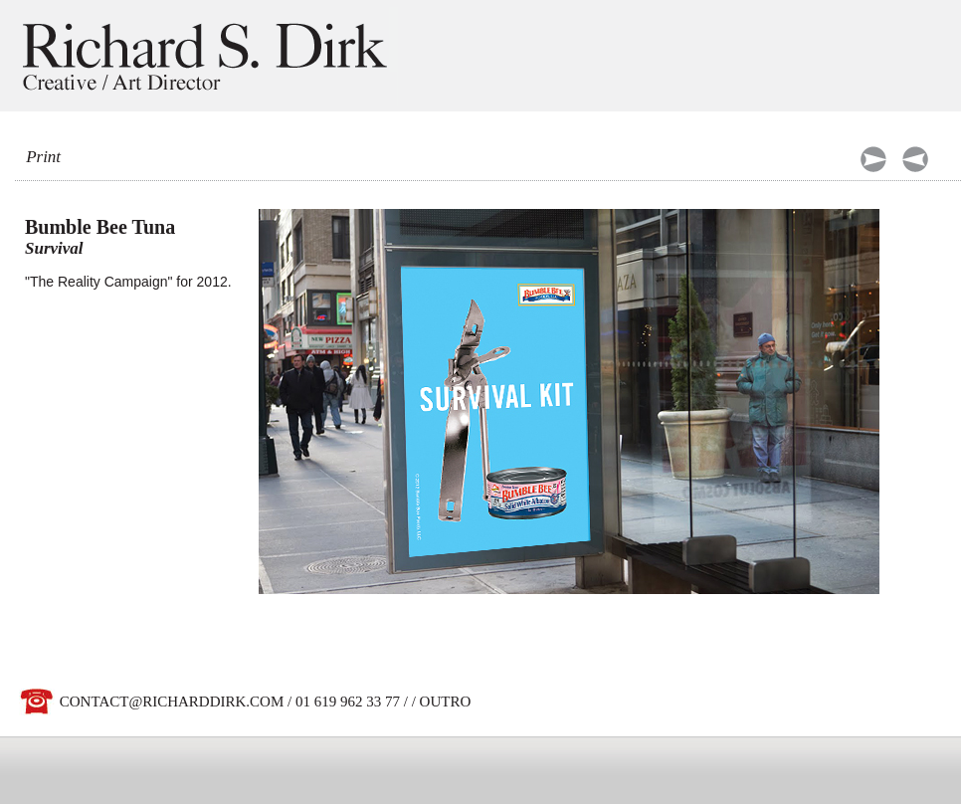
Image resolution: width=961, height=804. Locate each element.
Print (43, 156)
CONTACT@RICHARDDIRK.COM (172, 701)
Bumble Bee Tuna (100, 227)
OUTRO (446, 701)
